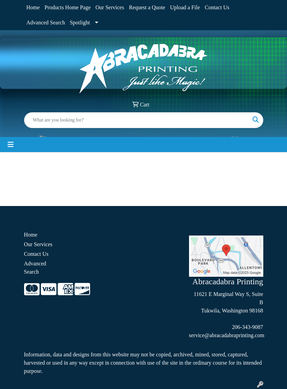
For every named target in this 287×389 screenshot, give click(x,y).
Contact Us (217, 7)
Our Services (110, 7)
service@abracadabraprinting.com (227, 335)
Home (33, 7)
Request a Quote (147, 7)
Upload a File (185, 7)
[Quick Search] (136, 120)
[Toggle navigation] (10, 144)
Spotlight (80, 22)
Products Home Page (68, 7)
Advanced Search (45, 22)
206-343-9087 (247, 327)
